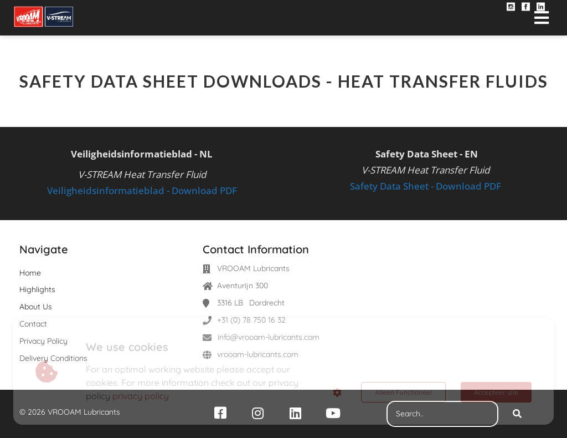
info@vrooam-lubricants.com (268, 337)
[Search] (517, 414)
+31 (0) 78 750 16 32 (251, 320)
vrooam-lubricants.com (257, 354)
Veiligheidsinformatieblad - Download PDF (142, 190)
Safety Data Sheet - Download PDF (425, 186)
